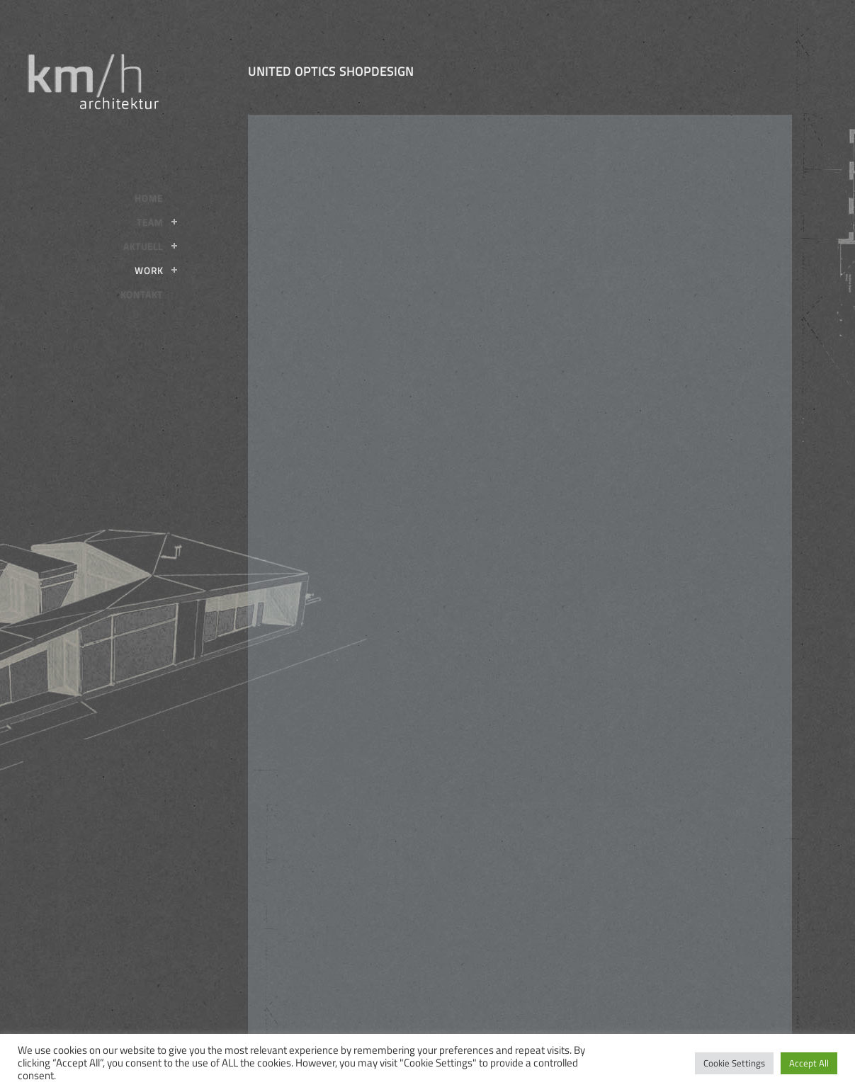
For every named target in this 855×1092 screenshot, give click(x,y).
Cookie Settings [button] (734, 1063)
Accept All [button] (809, 1063)
